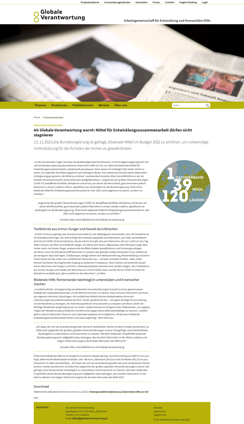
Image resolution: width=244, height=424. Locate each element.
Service (103, 105)
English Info (160, 414)
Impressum (160, 411)
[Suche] (188, 105)
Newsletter (141, 2)
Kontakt (158, 407)
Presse (156, 2)
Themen (40, 105)
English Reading (188, 2)
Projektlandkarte (90, 2)
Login (205, 2)
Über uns (120, 105)
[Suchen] (207, 105)
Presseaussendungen (53, 117)
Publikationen (82, 105)
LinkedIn (169, 2)
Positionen (59, 105)
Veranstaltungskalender (117, 2)
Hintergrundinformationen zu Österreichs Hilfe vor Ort (119, 391)
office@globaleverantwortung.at (90, 418)
